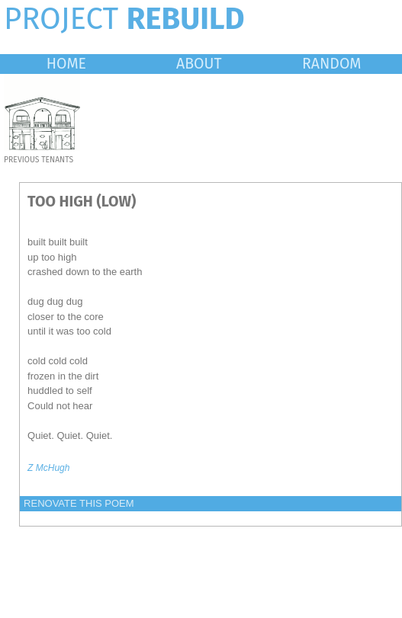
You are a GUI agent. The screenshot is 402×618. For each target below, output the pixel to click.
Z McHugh (48, 468)
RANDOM (331, 63)
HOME (66, 63)
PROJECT (124, 19)
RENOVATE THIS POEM (78, 503)
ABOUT (199, 63)
